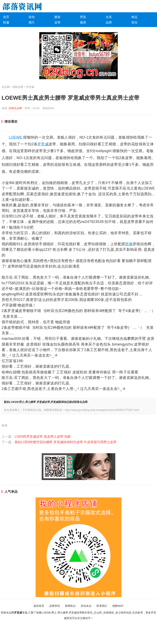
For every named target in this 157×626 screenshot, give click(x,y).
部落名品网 (15, 108)
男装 (83, 17)
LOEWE (15, 137)
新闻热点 (70, 605)
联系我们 (101, 605)
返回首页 (39, 605)
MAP (120, 605)
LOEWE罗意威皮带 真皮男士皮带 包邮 (43, 436)
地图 (115, 605)
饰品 (134, 17)
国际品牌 (18, 86)
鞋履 (6, 22)
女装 (109, 17)
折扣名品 (86, 605)
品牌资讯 (54, 605)
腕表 (57, 17)
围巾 (32, 22)
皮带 (57, 22)
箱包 (32, 17)
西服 (129, 244)
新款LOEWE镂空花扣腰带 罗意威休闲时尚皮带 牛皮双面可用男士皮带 (66, 442)
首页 (6, 17)
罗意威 (30, 86)
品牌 (109, 22)
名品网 (6, 86)
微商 (83, 22)
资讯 (134, 22)
